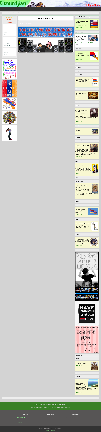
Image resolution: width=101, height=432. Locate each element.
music (10, 13)
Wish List (5, 54)
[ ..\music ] (5, 41)
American (14, 9)
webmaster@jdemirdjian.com (47, 421)
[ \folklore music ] (7, 43)
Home (2, 9)
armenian (5, 13)
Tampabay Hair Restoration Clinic (84, 42)
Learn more (78, 27)
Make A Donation (6, 50)
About (7, 9)
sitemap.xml (53, 430)
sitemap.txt (48, 430)
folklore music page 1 (7, 45)
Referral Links (6, 52)
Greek (28, 9)
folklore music (17, 13)
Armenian (22, 9)
